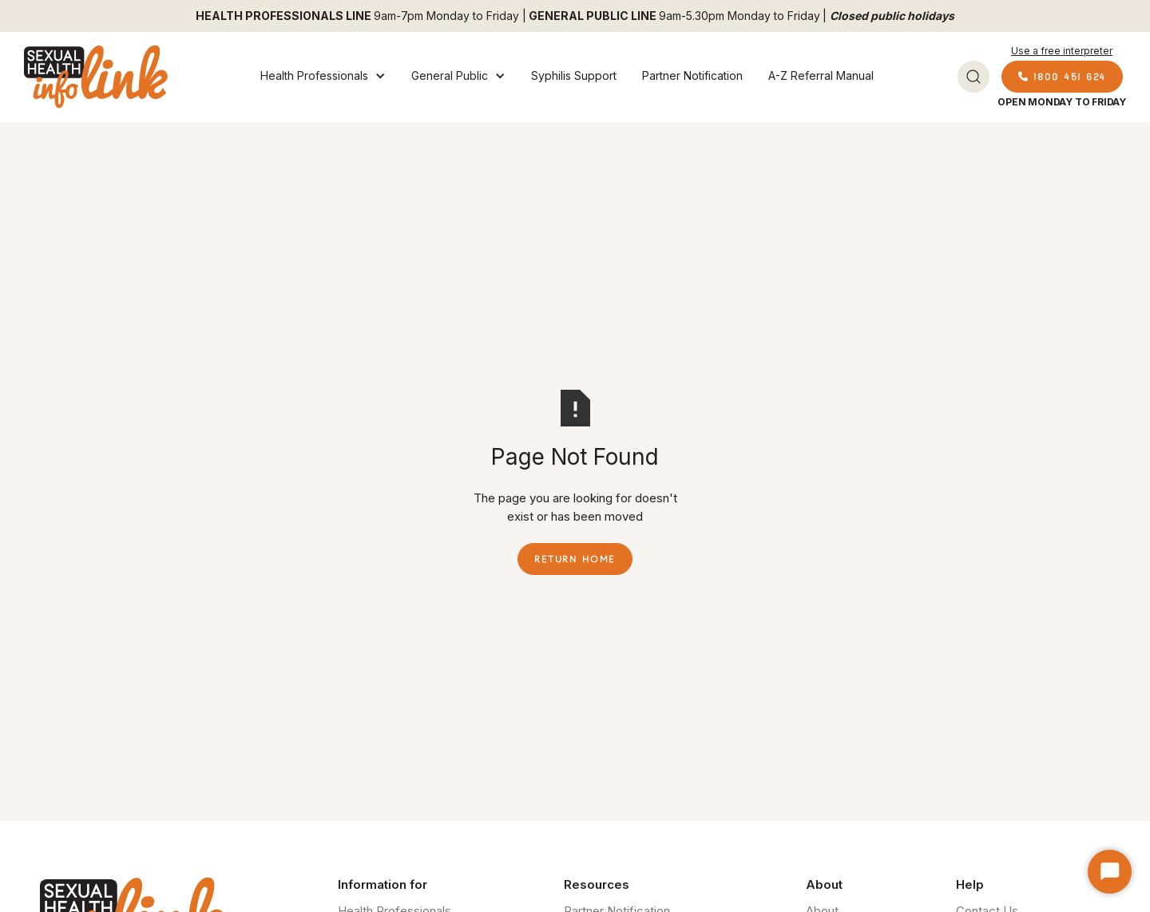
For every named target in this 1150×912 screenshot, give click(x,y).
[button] (323, 76)
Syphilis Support (574, 75)
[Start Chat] (1110, 872)
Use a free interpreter (1061, 51)
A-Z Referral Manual (821, 75)
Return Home (575, 559)
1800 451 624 (1062, 76)
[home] (96, 77)
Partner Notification (692, 75)
